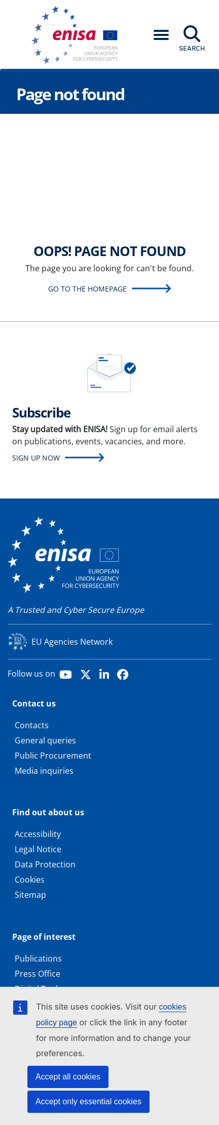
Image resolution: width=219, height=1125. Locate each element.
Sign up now (36, 458)
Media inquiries (44, 770)
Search (192, 48)
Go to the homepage (87, 289)
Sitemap (30, 894)
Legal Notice (38, 849)
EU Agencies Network (72, 641)
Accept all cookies (67, 1076)
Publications (38, 958)
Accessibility (38, 834)
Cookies (30, 879)
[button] (161, 35)
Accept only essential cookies (88, 1101)
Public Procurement (53, 755)
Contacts (32, 725)
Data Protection (45, 864)
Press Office (37, 973)
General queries (45, 740)
